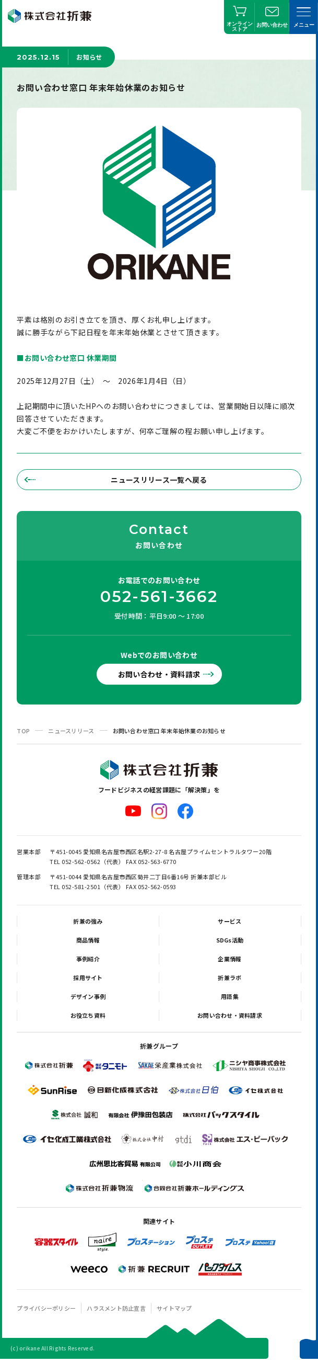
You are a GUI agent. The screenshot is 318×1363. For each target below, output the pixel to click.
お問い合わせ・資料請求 (159, 674)
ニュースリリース (71, 730)
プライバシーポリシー (46, 1308)
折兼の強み (87, 921)
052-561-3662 (159, 597)
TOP (23, 730)
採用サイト (87, 977)
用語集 (230, 996)
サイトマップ (174, 1308)
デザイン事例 (88, 996)
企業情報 (229, 959)
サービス (229, 921)
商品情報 (88, 940)
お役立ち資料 (88, 1015)
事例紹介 (88, 959)
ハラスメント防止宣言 (116, 1308)
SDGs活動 (230, 940)
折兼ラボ (229, 977)
